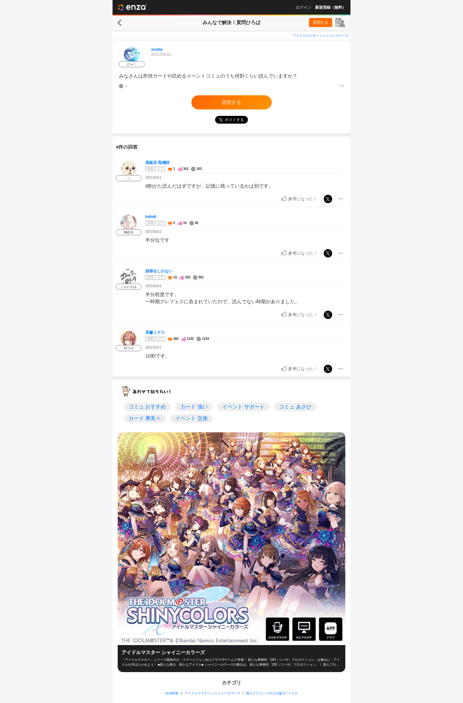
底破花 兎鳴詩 (157, 162)
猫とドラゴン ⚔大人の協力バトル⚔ (272, 693)
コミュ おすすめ (147, 406)
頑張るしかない (158, 271)
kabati (151, 216)
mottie (157, 49)
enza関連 (172, 693)
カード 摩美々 (145, 418)
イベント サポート (243, 406)
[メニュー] (342, 86)
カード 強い (193, 406)
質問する (320, 22)
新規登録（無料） (330, 7)
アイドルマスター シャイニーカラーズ (321, 35)
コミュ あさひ (295, 406)
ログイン (303, 7)
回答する (231, 102)
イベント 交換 (191, 418)
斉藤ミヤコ (155, 332)
